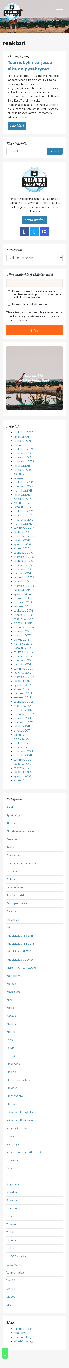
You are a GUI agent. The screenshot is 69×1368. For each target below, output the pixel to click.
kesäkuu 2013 (22, 648)
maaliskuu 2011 (23, 751)
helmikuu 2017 (23, 523)
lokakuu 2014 (22, 590)
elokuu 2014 (21, 598)
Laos (9, 1040)
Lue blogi (17, 126)
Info (9, 927)
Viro (8, 1304)
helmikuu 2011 (23, 755)
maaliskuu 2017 (23, 519)
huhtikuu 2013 (23, 656)
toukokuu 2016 (23, 552)
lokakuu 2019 (22, 436)
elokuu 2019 (21, 445)
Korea (10, 1007)
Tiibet (9, 1216)
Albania (11, 823)
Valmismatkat (15, 1272)
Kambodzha (14, 975)
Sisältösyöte (21, 1333)
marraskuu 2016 (24, 536)
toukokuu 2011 (23, 743)
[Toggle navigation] (59, 11)
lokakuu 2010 (22, 772)
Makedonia (13, 1064)
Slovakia (11, 1192)
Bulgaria (11, 871)
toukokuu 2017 (23, 511)
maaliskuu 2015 (23, 569)
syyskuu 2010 (22, 776)
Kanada (11, 983)
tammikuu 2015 (24, 577)
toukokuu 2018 (23, 482)
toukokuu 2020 (23, 432)
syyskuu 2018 (22, 470)
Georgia (11, 911)
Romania (12, 1160)
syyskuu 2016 (22, 544)
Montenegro (14, 1096)
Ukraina (11, 1240)
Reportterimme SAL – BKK (23, 1152)
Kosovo (11, 1016)
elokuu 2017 (21, 503)
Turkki (10, 1232)
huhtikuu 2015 (23, 565)
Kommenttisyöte (25, 1337)
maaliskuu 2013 (23, 660)
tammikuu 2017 (24, 527)
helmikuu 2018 (23, 490)
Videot (10, 1296)
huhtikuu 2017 (23, 515)
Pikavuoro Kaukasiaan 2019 (23, 1120)
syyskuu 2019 (22, 441)
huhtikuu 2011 (22, 747)
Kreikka (11, 1024)
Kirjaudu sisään (23, 1328)
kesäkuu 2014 (22, 606)
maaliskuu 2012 (23, 705)
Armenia (11, 839)
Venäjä (10, 1280)
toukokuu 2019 (23, 449)
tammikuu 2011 (23, 759)
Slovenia (11, 1200)
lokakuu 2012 (22, 681)
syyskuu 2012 (22, 685)
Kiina (9, 999)
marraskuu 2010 (24, 768)
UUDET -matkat (16, 1256)
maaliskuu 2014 (23, 619)
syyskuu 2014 (22, 594)
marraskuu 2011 (23, 722)
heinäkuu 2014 (23, 602)
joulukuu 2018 (23, 457)
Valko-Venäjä (14, 1264)
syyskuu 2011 (22, 730)
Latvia (10, 1048)
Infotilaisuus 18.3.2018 (20, 943)
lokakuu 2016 (22, 540)
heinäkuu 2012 (23, 693)
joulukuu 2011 (22, 718)
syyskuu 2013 (22, 635)
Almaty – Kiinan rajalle (20, 831)
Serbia (10, 1176)
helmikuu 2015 (23, 573)
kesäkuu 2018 (22, 478)
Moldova (11, 1088)
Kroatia (10, 1031)
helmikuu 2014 (23, 623)
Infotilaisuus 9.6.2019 (19, 959)
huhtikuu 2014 (23, 615)
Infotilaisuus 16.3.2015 (19, 935)
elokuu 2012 (21, 689)
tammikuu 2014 (24, 627)
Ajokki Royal (14, 815)
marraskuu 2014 (24, 585)
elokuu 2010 (21, 780)
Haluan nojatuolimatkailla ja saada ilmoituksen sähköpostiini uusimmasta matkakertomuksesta (36, 294)
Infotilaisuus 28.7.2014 (20, 951)
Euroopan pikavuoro (19, 903)
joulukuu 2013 (22, 631)
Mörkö (10, 1104)
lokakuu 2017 (22, 494)
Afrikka (10, 807)
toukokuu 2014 (23, 610)
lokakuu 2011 (22, 726)
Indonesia (12, 919)
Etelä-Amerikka (16, 895)
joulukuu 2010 (23, 764)
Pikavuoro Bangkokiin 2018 (23, 1112)
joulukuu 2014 (22, 581)
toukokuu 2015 (23, 561)
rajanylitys (12, 1144)
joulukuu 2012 (22, 672)
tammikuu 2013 (24, 668)
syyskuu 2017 (22, 499)
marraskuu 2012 (24, 676)
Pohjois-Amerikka (17, 1128)
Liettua (11, 1056)
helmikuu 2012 (23, 710)
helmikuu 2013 (23, 664)
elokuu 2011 (21, 735)
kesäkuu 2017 (22, 507)
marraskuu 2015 (24, 556)
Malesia (11, 1072)
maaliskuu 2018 (24, 486)
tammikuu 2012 (24, 714)
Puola (10, 1136)
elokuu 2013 (21, 639)
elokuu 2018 (21, 474)
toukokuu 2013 (23, 652)
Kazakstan (13, 991)
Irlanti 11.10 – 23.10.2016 (21, 967)
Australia (11, 847)
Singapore (13, 1184)
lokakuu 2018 (22, 465)
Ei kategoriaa (14, 887)
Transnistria (13, 1224)
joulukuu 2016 (22, 532)
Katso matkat (34, 220)
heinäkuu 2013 (23, 643)
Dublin (10, 879)
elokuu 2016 (21, 548)
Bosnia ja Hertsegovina (21, 863)
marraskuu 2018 (24, 461)
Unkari (10, 1248)
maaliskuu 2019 (23, 453)
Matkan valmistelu (18, 1080)
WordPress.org (23, 1341)
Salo (9, 1168)
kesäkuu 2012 (22, 697)
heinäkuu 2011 (23, 739)
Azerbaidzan (14, 855)
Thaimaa (11, 1208)
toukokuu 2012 (23, 701)
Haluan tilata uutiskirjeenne (29, 304)
